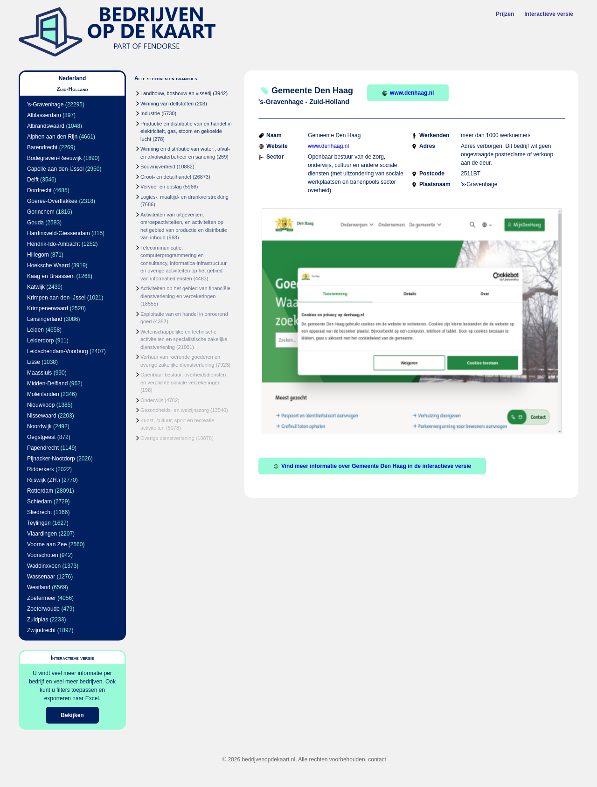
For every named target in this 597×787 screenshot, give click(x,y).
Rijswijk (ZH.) (43, 480)
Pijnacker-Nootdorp (51, 458)
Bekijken (72, 715)
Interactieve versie (548, 14)
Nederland (72, 78)
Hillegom (38, 254)
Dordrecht (39, 190)
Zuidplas (37, 619)
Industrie (150, 113)
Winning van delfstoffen (167, 103)
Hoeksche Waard (48, 265)
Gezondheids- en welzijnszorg (174, 410)
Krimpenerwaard (47, 308)
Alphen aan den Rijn (52, 136)
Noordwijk (39, 426)
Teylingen (39, 523)
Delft (33, 179)
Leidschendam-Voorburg (57, 351)
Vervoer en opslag (161, 186)
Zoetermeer (41, 598)
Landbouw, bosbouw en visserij (175, 93)
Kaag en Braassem (51, 276)
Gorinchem (41, 212)
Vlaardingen (42, 533)
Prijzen (505, 14)
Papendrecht (43, 448)
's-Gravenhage (45, 104)
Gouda (35, 222)
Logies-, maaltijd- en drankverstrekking (184, 197)
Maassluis (39, 372)
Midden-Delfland (47, 383)
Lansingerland (44, 319)
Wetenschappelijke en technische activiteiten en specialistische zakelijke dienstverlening (183, 339)
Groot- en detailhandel (165, 177)
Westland (38, 587)
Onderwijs (151, 400)
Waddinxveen (44, 566)
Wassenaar (41, 576)
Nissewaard (41, 415)
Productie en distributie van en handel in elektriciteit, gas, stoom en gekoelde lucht (186, 131)
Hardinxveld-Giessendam (58, 233)
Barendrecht (42, 147)
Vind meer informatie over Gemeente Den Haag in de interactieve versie (372, 466)
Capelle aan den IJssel (55, 169)
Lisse (33, 362)
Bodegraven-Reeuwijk (54, 158)
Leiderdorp (40, 340)
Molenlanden (43, 394)
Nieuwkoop (41, 405)
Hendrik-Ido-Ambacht (53, 244)
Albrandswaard (45, 126)
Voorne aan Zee (47, 544)
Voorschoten (42, 555)
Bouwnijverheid (157, 166)
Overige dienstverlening (167, 438)
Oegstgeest (41, 437)
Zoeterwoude (43, 609)
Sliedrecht (39, 512)
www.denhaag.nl (408, 93)
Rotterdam (40, 491)
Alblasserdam (44, 115)
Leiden (35, 330)
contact (377, 759)
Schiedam (39, 501)
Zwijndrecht (41, 630)
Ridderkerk (40, 469)
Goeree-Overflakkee (52, 201)
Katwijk (36, 287)
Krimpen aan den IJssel (56, 297)
